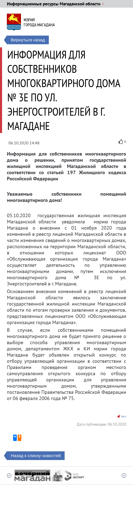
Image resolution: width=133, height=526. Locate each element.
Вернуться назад (28, 39)
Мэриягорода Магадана (39, 22)
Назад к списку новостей (36, 455)
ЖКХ (123, 416)
